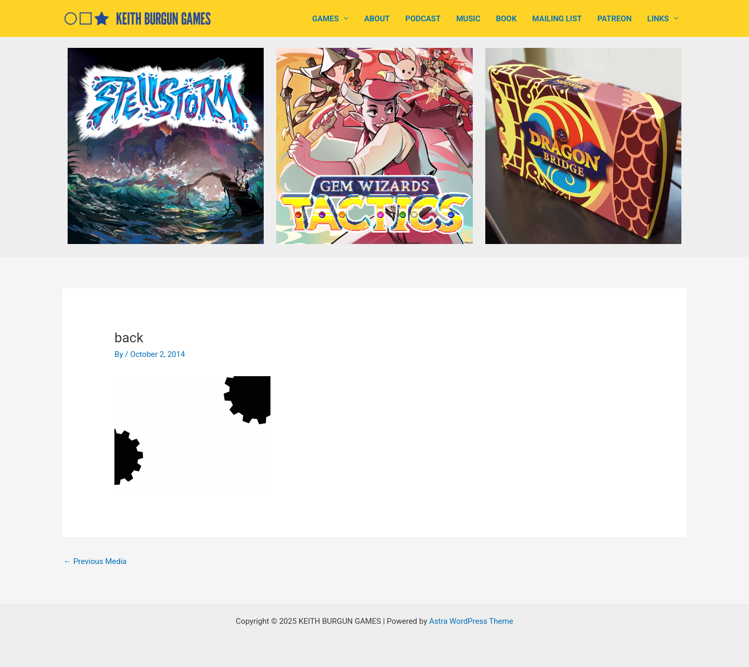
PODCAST (423, 18)
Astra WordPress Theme (471, 621)
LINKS (658, 18)
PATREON (615, 18)
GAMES (325, 18)
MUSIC (468, 18)
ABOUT (377, 18)
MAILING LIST (557, 18)
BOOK (506, 18)
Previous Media (95, 561)
